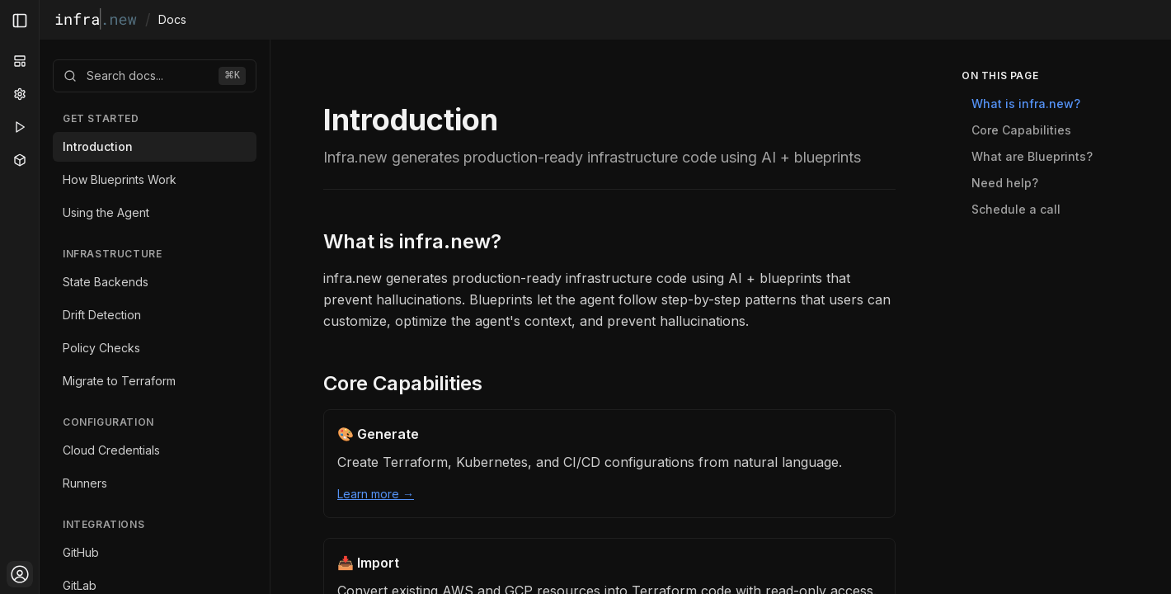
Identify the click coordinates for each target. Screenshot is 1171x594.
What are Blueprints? (1032, 156)
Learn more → (375, 494)
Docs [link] (172, 19)
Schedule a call (1015, 209)
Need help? (1004, 183)
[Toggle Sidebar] (38, 297)
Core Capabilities (402, 383)
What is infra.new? (412, 241)
